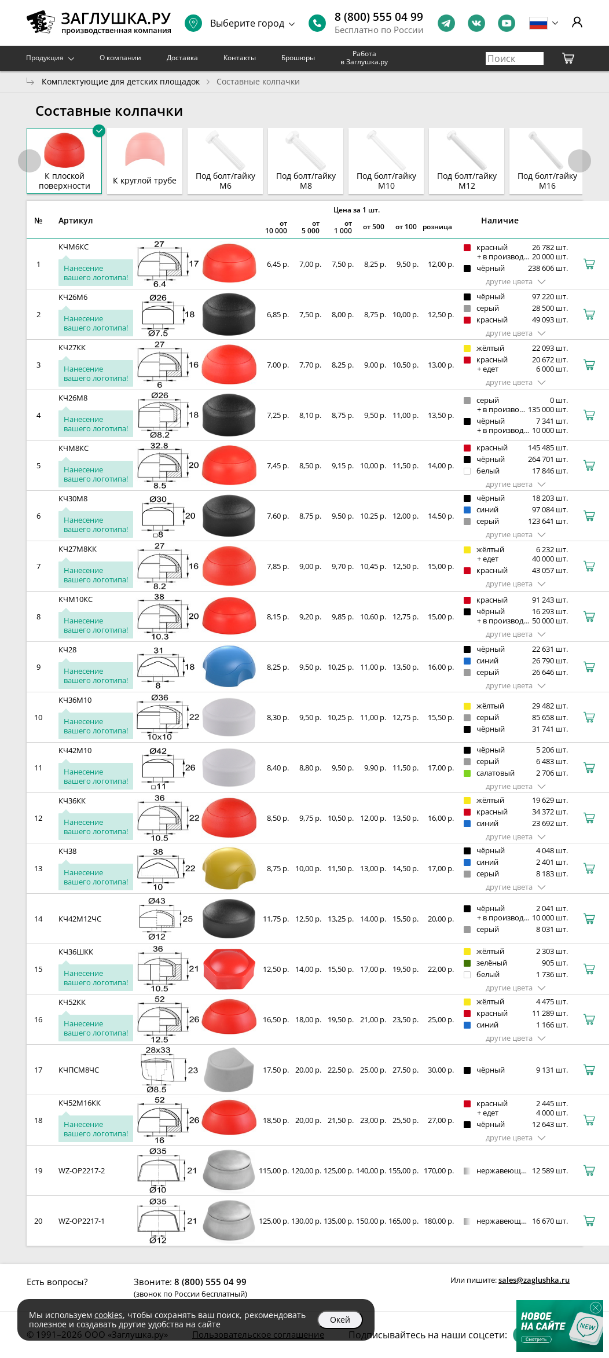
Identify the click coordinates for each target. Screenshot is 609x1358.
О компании (120, 58)
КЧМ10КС (75, 599)
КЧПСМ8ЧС (78, 1070)
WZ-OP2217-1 (81, 1221)
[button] (579, 160)
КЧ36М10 (74, 700)
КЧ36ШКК (75, 951)
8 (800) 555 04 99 (379, 16)
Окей (340, 1319)
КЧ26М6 (72, 297)
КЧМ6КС (73, 246)
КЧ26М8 (72, 397)
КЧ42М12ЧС (79, 918)
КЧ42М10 (74, 750)
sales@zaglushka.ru (534, 1280)
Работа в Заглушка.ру (364, 58)
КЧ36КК (72, 800)
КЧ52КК (72, 1002)
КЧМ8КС (73, 448)
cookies (108, 1314)
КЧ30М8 (72, 498)
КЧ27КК (72, 347)
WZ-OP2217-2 (81, 1170)
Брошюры (298, 58)
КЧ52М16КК (79, 1103)
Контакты (239, 58)
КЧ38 (67, 851)
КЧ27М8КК (77, 549)
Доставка (182, 58)
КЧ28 (67, 649)
